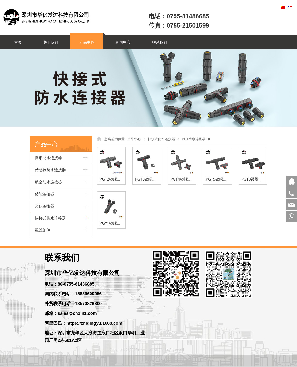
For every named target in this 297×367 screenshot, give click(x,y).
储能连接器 (44, 194)
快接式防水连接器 (50, 218)
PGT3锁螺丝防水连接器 (155, 179)
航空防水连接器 (48, 181)
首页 (18, 42)
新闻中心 (123, 42)
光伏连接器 (44, 206)
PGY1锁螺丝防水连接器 (120, 223)
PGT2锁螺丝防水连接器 (120, 179)
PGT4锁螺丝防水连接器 (190, 179)
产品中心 (87, 42)
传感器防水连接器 (50, 169)
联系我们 (159, 42)
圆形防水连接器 (48, 157)
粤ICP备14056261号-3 (148, 361)
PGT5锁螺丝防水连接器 (226, 179)
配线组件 (42, 230)
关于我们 (50, 42)
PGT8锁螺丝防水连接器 (261, 179)
